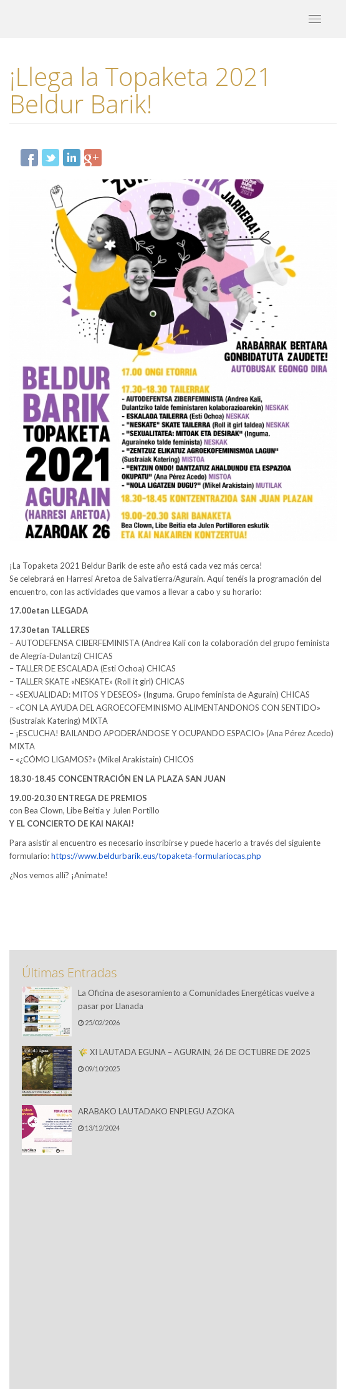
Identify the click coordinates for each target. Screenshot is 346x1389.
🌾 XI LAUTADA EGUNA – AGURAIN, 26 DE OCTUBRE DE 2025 (194, 1052)
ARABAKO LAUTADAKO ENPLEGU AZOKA (156, 1111)
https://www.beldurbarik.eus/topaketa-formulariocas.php (156, 856)
